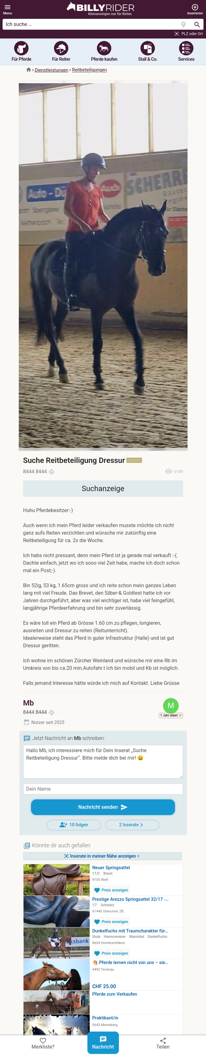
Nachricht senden (103, 807)
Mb (28, 703)
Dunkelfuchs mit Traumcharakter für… (130, 931)
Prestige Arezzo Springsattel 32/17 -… (130, 899)
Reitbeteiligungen (89, 70)
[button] (7, 9)
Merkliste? (43, 1043)
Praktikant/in (105, 1018)
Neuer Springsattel (111, 867)
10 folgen (74, 825)
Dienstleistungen (51, 70)
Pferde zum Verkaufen (114, 994)
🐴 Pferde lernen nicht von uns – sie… (130, 962)
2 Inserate (132, 825)
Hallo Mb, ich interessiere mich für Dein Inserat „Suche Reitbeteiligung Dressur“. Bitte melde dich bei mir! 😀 (103, 761)
